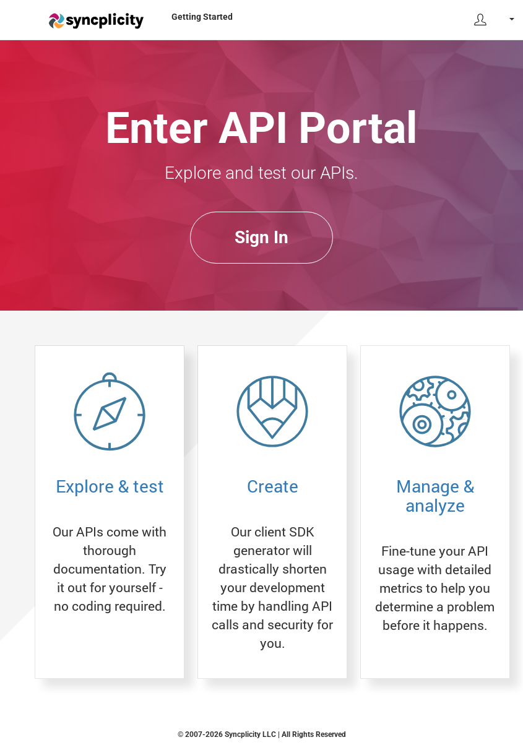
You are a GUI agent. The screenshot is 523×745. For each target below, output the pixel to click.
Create (272, 486)
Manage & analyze (435, 496)
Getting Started (202, 17)
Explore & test (110, 486)
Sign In (261, 237)
